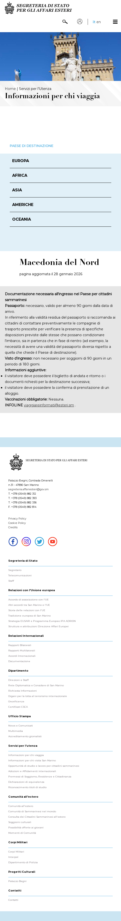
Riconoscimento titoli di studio (27, 787)
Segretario (14, 570)
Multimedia (15, 731)
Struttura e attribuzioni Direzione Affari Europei (38, 626)
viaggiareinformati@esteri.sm (49, 405)
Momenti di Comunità (22, 833)
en (98, 22)
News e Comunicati (20, 725)
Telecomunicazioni (20, 575)
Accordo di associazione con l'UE (28, 599)
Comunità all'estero (20, 806)
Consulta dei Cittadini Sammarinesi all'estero (36, 816)
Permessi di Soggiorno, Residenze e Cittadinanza (39, 776)
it (94, 22)
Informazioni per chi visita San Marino (32, 760)
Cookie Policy (17, 523)
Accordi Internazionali (22, 656)
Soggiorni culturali (19, 822)
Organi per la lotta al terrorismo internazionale (37, 696)
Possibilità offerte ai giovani (26, 827)
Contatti (13, 900)
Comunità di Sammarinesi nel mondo (32, 811)
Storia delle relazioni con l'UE (26, 610)
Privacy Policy (17, 518)
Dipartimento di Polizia (23, 862)
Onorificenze (16, 701)
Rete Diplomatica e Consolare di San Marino (36, 685)
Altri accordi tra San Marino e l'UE (29, 605)
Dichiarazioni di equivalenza (26, 782)
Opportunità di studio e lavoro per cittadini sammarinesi (43, 765)
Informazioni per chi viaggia (26, 755)
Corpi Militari (16, 851)
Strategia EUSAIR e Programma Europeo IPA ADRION (42, 621)
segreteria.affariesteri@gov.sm (28, 489)
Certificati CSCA (18, 706)
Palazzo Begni (17, 881)
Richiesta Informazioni (22, 690)
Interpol (13, 857)
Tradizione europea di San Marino (29, 615)
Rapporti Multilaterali (21, 650)
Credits (13, 527)
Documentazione (19, 661)
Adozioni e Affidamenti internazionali (32, 771)
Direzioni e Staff (18, 680)
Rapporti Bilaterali (19, 645)
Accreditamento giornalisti (25, 736)
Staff (11, 580)
